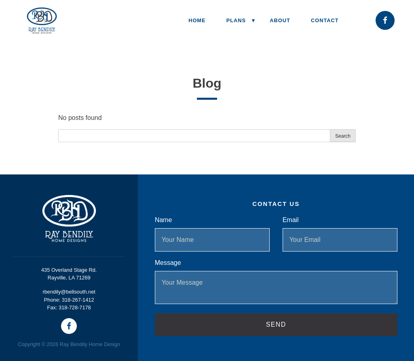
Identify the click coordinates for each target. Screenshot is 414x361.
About (280, 20)
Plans (236, 20)
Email (291, 219)
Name (163, 219)
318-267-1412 (78, 300)
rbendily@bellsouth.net (68, 292)
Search (343, 136)
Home (196, 20)
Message (168, 262)
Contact (325, 20)
